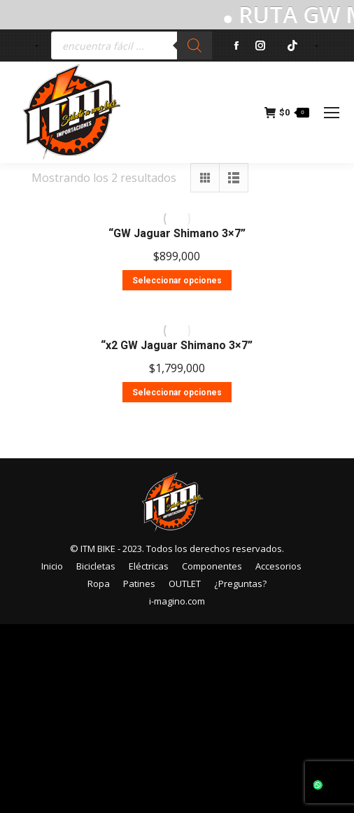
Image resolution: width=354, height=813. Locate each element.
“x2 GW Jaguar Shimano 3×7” (177, 345)
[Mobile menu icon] (331, 112)
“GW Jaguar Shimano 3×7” (177, 233)
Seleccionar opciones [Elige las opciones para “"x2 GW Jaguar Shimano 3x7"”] (177, 392)
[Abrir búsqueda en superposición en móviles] (131, 45)
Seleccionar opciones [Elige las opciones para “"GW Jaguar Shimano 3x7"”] (177, 280)
